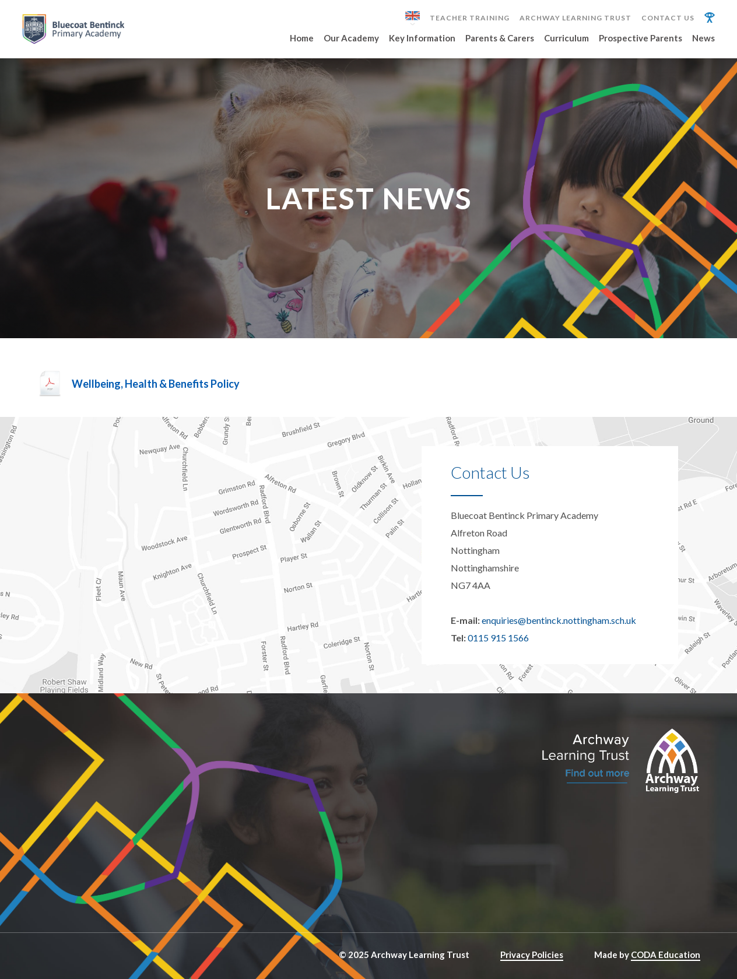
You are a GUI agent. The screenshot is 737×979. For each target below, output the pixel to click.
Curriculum (566, 38)
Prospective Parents (640, 38)
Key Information (422, 38)
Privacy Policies (531, 954)
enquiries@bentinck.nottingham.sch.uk (559, 620)
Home (302, 38)
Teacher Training (470, 18)
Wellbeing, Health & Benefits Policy (156, 383)
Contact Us (667, 18)
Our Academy (351, 38)
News (703, 38)
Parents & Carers (499, 38)
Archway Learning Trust (575, 18)
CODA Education (665, 954)
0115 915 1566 (498, 637)
